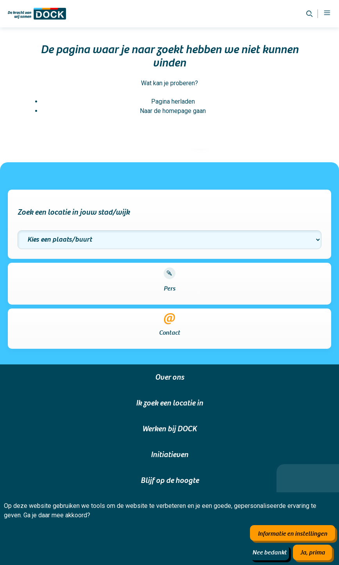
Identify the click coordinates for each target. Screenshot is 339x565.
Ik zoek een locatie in (169, 403)
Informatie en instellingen (292, 534)
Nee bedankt (269, 552)
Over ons (169, 377)
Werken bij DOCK (169, 429)
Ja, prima (312, 552)
